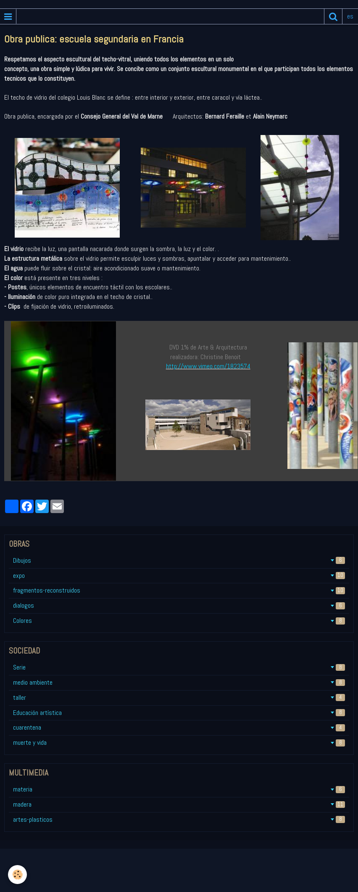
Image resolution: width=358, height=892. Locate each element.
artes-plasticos (179, 819)
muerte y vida (179, 742)
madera (179, 804)
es (350, 16)
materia (179, 789)
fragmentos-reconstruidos (179, 590)
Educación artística (179, 712)
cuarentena (179, 727)
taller (179, 697)
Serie (179, 667)
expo (179, 575)
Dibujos (179, 560)
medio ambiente (179, 682)
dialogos (179, 605)
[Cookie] (17, 874)
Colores (179, 620)
